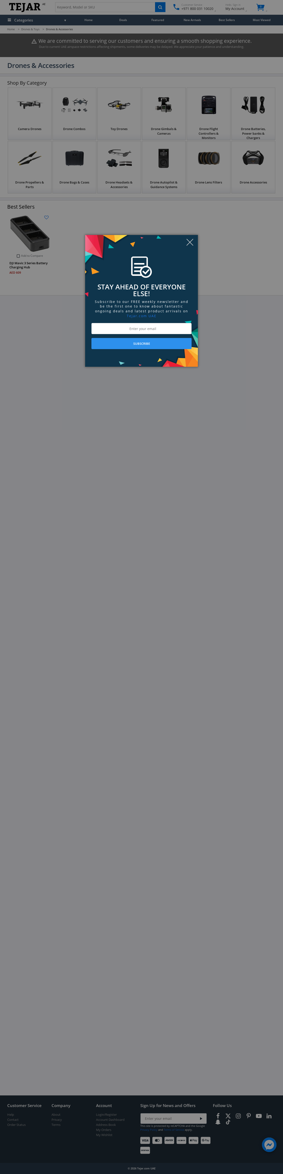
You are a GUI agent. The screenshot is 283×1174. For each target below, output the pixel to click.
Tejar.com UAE (141, 316)
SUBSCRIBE (141, 343)
